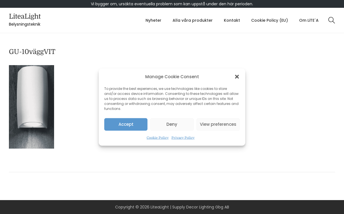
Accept (126, 124)
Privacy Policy (183, 137)
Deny (171, 124)
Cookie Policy (158, 137)
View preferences (218, 124)
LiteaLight (25, 16)
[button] (237, 76)
